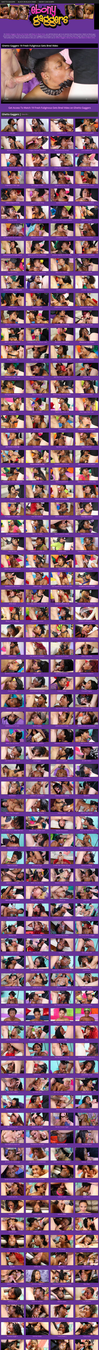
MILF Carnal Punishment (12, 342)
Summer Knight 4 (37, 1284)
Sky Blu (12, 1266)
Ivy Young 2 (37, 1249)
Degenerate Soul (86, 272)
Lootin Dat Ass (62, 133)
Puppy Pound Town (87, 325)
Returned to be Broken (62, 150)
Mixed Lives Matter (37, 900)
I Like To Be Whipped (62, 1179)
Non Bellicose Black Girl (12, 1144)
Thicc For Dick (12, 551)
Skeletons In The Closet (12, 586)
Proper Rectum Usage (37, 377)
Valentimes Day (37, 935)
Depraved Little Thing (37, 203)
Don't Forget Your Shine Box (87, 604)
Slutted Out (86, 377)
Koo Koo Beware (86, 1005)
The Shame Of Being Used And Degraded (12, 290)
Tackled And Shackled (37, 778)
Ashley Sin (37, 1266)
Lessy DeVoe (87, 1266)
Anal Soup (12, 639)
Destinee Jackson (37, 1301)
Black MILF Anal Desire (86, 360)
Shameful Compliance (37, 290)
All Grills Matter (86, 761)
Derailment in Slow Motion (62, 1162)
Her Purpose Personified (62, 1005)
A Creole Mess (37, 220)
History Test (12, 935)
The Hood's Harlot (37, 133)
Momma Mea (62, 813)
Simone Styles (62, 1301)
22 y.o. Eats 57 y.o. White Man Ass (12, 830)
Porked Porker (61, 691)
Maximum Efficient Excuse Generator (12, 900)
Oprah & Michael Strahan (12, 1179)
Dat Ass (61, 848)
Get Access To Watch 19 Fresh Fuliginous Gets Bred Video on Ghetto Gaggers (49, 107)
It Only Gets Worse (87, 569)
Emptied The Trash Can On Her (62, 970)
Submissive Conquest (86, 307)
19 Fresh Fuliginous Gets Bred (86, 517)
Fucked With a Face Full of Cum (12, 482)
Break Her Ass (37, 987)
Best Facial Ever (87, 447)
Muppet (12, 499)
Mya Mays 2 (62, 1266)
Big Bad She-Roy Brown (86, 1127)
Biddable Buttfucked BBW (87, 621)
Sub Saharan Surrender (37, 656)
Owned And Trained (12, 1109)
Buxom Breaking (86, 865)
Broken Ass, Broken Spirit (37, 830)
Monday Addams (12, 150)
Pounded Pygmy (87, 691)
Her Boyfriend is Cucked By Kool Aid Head (87, 586)
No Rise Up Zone (37, 1109)
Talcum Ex (62, 900)
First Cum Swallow (12, 1092)
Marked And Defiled (37, 237)
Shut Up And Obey (62, 1109)
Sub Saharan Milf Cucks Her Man (62, 586)
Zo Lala (62, 1232)
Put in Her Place (87, 168)
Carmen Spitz (62, 1197)
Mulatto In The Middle (62, 883)
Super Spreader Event (86, 848)
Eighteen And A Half (12, 883)
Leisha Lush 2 (37, 1214)
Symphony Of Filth (62, 203)
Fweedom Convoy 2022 (61, 743)
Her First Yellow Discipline (62, 1092)
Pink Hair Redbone (37, 517)
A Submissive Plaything (62, 325)
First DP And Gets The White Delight (12, 447)
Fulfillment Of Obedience (62, 307)
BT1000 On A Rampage (12, 1162)
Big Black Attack (12, 848)
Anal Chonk (37, 674)
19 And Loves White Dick (37, 708)
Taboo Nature (12, 307)
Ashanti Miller (62, 1214)
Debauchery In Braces (37, 325)
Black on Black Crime (27, 2)
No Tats (12, 970)
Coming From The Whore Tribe (37, 342)
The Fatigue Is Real (37, 185)
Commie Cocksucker (12, 1040)
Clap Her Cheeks (37, 534)
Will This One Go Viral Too (62, 377)
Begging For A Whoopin (37, 569)
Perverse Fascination (86, 237)
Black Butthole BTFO (62, 517)
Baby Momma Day (87, 499)
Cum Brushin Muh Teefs (12, 761)
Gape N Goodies (12, 865)
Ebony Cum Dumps (46, 2)
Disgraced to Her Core (62, 185)
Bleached (87, 796)
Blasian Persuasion (62, 830)
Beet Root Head (62, 1144)
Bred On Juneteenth (62, 482)
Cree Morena (87, 1301)
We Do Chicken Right (61, 1127)
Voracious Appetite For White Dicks (62, 255)
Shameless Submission (62, 342)
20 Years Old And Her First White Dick (62, 604)
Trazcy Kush (86, 1336)
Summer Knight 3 (12, 1336)
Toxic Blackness (37, 1022)
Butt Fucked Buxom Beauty (86, 639)
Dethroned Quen (86, 220)
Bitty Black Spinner (87, 813)
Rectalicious (12, 412)
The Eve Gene (37, 953)
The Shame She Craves (86, 185)
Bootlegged (37, 761)
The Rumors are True (37, 1144)
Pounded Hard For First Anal (87, 551)
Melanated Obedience (86, 674)
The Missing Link (12, 1127)
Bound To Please (61, 290)
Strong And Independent (12, 394)
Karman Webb (37, 1336)
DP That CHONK (62, 987)
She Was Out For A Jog (62, 1057)
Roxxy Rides (12, 1214)
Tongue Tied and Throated (37, 150)
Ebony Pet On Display (12, 621)
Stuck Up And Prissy (37, 970)
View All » (25, 114)
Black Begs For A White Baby (87, 482)
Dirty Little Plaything (62, 272)
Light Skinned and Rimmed (37, 1162)
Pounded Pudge (87, 918)
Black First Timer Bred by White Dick (62, 499)
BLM (86, 1040)
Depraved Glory (12, 272)
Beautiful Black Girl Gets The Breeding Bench (86, 429)
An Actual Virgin (37, 865)
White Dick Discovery (37, 848)
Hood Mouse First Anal (37, 691)
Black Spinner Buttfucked (12, 569)
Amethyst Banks (37, 1197)
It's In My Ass (86, 1179)
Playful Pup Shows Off (62, 412)
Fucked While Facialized (62, 464)
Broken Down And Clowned (86, 726)
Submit (12, 464)
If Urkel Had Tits (12, 1197)
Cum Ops (12, 133)
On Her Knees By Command (12, 237)
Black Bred (61, 569)
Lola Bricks (61, 1319)
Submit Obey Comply (61, 726)
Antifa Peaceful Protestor (37, 1040)
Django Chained (87, 1162)
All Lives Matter (37, 1057)
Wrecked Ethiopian (12, 708)
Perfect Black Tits (86, 708)
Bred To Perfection (87, 534)
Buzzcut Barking (12, 429)
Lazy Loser (86, 900)
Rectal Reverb (37, 412)
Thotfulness (62, 429)
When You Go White (37, 883)
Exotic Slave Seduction (12, 325)
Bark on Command (37, 1005)
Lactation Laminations (37, 796)
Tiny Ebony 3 (12, 1319)
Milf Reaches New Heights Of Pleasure (86, 342)
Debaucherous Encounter (87, 255)
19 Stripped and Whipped (12, 517)
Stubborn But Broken (62, 935)
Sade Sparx (86, 1197)
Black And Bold (37, 307)
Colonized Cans (62, 778)
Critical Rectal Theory (37, 813)
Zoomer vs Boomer (37, 621)
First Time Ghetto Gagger (87, 935)
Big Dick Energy (62, 1040)
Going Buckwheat (37, 1127)
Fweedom (62, 953)
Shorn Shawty (37, 726)
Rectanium (12, 796)
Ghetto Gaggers (8, 2)
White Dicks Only (86, 656)
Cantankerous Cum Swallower (61, 918)
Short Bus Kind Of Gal (86, 830)
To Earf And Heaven (12, 1005)
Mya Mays (86, 1284)
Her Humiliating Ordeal (87, 203)
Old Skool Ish (12, 1075)
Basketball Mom (37, 482)
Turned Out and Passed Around (62, 220)
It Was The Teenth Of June (62, 865)
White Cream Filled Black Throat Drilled (37, 464)
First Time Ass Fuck (62, 708)
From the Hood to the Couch (12, 168)
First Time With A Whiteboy (61, 1022)
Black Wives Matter (12, 1022)
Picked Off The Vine (87, 1022)
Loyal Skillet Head (86, 1075)
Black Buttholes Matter (62, 534)
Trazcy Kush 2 (62, 1336)
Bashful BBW (37, 447)
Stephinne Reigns (37, 1319)
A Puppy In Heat (12, 360)
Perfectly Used (12, 220)
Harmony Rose (12, 1301)
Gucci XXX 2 (12, 1249)
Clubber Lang (37, 586)
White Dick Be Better (12, 743)
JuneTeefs (12, 1057)
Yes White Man (37, 1092)
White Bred (12, 604)
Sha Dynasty (12, 1232)
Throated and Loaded (86, 133)
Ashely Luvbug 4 (87, 1214)
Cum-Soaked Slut (86, 150)
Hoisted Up (37, 1075)
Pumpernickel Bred (87, 394)
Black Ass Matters (37, 918)
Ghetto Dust (86, 883)
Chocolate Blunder (86, 1109)
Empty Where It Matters (61, 168)
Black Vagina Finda (37, 360)
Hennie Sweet (86, 1319)
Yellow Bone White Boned (37, 168)
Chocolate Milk (12, 691)
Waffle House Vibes (37, 499)
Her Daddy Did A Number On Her (37, 604)
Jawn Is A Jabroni (62, 761)
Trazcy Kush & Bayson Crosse (61, 1284)
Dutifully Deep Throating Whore (62, 360)
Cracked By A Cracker (62, 656)
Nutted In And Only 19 (37, 551)
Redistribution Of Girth (12, 726)
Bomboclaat (86, 970)
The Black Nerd (86, 1144)
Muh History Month (87, 743)
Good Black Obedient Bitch (86, 1057)
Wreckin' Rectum (86, 290)
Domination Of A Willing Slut (37, 272)
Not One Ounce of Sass (37, 1179)
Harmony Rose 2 (86, 1249)
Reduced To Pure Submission (37, 255)
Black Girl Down (87, 1092)
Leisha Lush (37, 1232)
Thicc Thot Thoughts (12, 813)
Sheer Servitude (37, 394)
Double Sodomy (87, 987)
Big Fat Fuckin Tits (62, 447)
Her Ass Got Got (12, 918)
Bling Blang (86, 778)
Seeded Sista (62, 551)
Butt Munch (37, 429)
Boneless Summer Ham (12, 674)
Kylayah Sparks (86, 1232)
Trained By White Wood (12, 987)
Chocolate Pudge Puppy (12, 377)
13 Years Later (12, 778)
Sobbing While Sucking (62, 796)
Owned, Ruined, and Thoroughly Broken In (12, 255)
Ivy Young (62, 1249)
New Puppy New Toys (87, 412)
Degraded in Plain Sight (12, 185)
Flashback (62, 621)
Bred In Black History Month (62, 394)
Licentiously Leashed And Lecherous (37, 639)
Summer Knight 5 (12, 1284)
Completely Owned (62, 237)
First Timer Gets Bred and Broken (12, 534)
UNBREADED (12, 656)
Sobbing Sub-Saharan (37, 743)
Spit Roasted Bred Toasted (86, 464)
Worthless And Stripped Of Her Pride (12, 203)
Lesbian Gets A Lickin (12, 953)
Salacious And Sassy (62, 674)
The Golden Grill (87, 953)
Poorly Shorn (62, 1075)
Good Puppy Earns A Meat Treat (62, 639)
